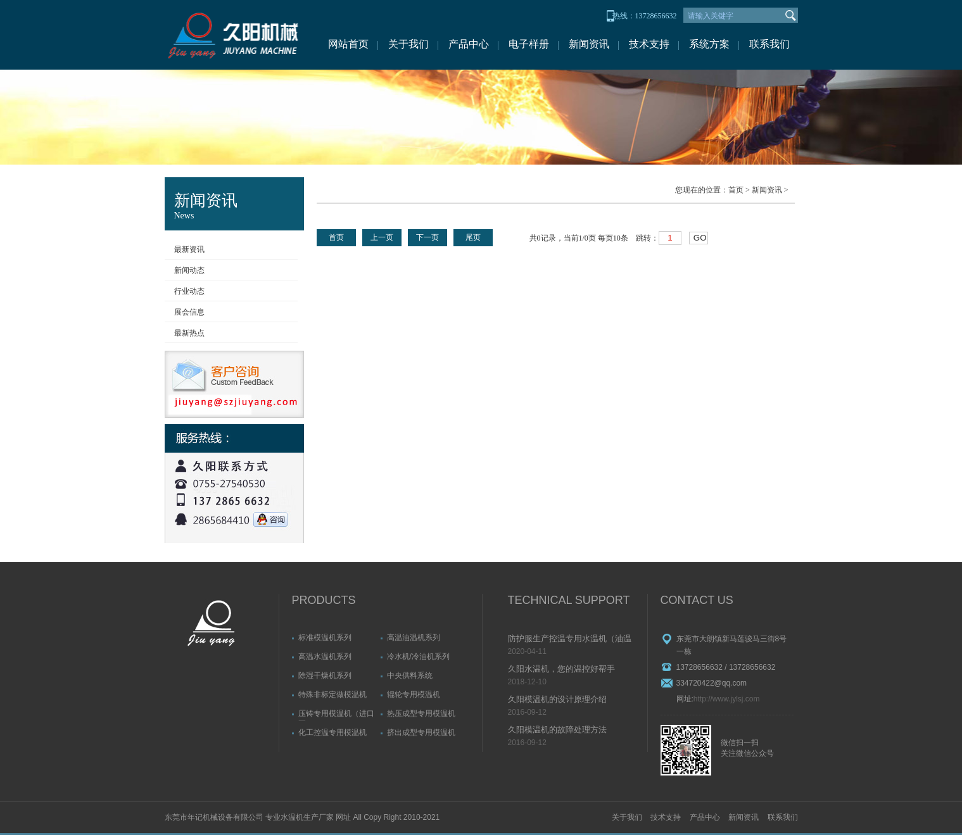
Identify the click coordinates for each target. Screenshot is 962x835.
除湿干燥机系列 (324, 675)
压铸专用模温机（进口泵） (336, 715)
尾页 (473, 237)
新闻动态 (189, 270)
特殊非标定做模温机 (332, 694)
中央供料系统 (410, 675)
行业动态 (189, 291)
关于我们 (408, 44)
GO (700, 237)
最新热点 (189, 333)
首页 (736, 189)
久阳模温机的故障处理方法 (557, 729)
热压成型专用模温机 (421, 713)
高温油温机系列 (413, 637)
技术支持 (649, 44)
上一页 (381, 237)
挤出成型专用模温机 (421, 732)
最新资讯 (189, 249)
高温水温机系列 (324, 656)
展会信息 (189, 312)
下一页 (427, 237)
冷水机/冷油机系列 (418, 656)
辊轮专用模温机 (413, 694)
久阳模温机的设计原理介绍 (557, 699)
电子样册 (529, 44)
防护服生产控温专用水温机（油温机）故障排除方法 (569, 639)
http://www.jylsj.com (726, 698)
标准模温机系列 (324, 637)
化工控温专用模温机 (332, 732)
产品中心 (468, 44)
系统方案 (709, 44)
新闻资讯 (589, 44)
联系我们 (769, 44)
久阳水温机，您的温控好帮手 (561, 669)
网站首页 (348, 44)
